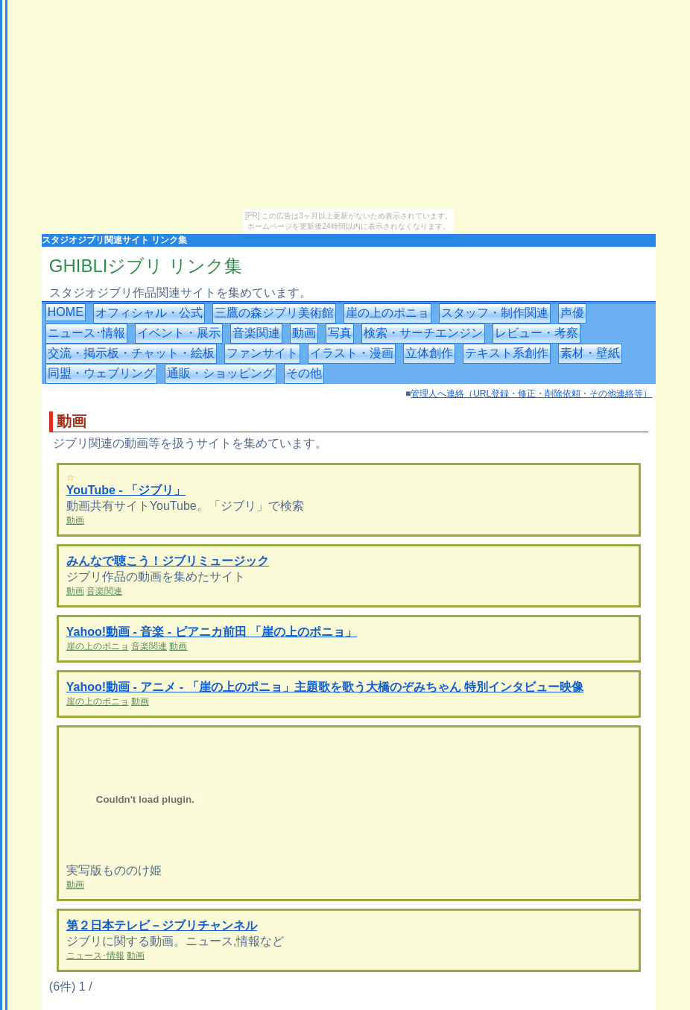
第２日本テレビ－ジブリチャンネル (161, 925)
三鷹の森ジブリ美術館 (274, 312)
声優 (572, 312)
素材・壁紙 (590, 353)
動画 (304, 332)
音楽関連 (256, 332)
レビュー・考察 (536, 332)
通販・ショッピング (220, 373)
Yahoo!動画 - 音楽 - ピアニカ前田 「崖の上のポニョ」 (211, 631)
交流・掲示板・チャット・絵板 (131, 353)
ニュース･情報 (86, 332)
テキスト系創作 (506, 353)
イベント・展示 (179, 332)
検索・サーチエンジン (423, 332)
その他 (304, 373)
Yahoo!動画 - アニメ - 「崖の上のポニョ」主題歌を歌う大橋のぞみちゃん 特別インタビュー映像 (324, 687)
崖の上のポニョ (387, 312)
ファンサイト (262, 353)
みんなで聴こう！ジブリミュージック (167, 561)
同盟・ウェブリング (101, 373)
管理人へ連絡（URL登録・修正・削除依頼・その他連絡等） (531, 393)
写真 (340, 332)
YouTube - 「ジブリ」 (126, 490)
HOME (65, 312)
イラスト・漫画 (351, 353)
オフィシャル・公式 (149, 312)
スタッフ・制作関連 (494, 312)
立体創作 (429, 353)
